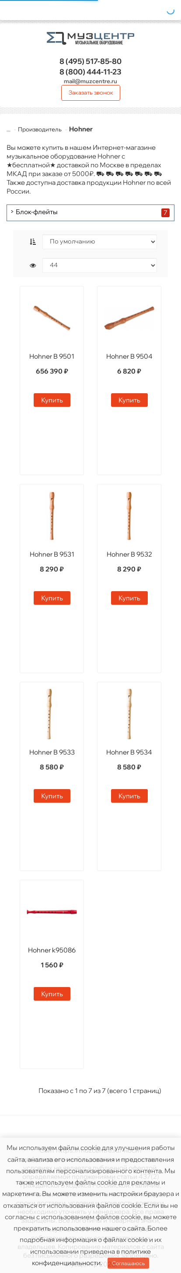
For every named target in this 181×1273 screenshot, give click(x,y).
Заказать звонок (91, 92)
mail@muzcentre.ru (90, 81)
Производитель (34, 129)
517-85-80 (90, 61)
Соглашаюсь (128, 1263)
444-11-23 (90, 71)
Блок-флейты (37, 212)
